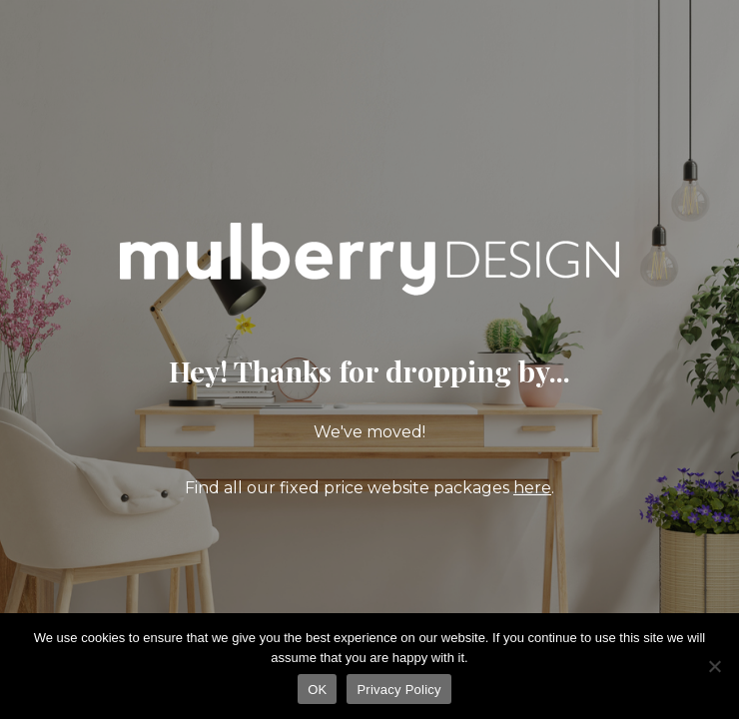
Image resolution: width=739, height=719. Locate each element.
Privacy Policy (398, 689)
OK (317, 689)
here (532, 487)
